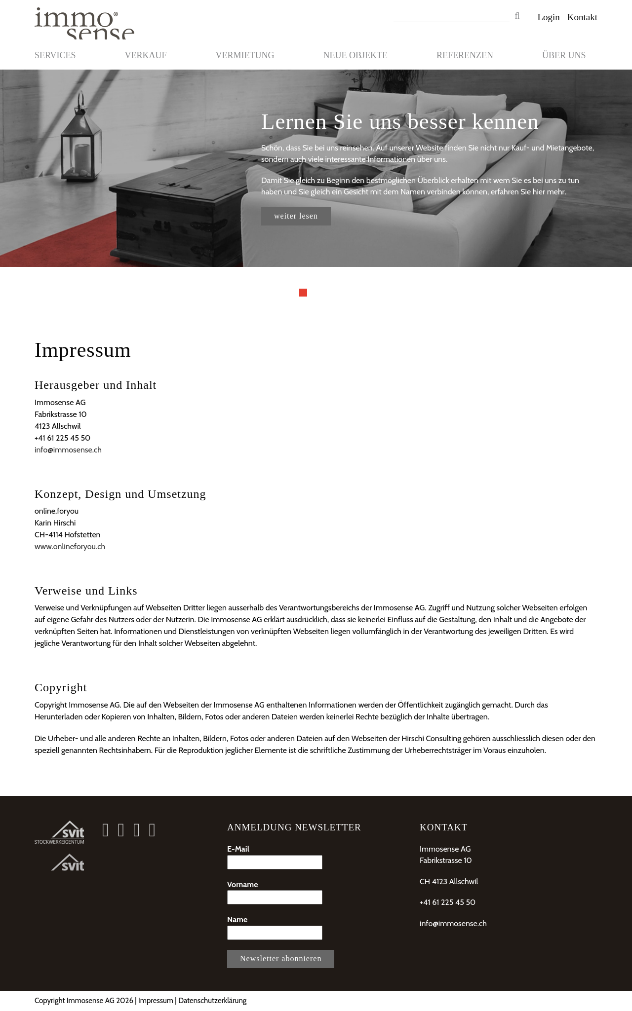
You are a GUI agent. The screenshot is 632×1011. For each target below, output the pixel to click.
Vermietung (245, 55)
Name (274, 927)
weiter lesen (296, 216)
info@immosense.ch (68, 449)
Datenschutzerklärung (212, 1000)
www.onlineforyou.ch (70, 546)
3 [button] (329, 293)
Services (55, 55)
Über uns (564, 55)
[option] (316, 168)
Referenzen (464, 55)
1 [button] (303, 293)
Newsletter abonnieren (280, 958)
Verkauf (146, 55)
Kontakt (582, 17)
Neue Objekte (355, 55)
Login (548, 17)
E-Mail (274, 856)
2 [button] (316, 293)
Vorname (274, 892)
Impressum (155, 1000)
